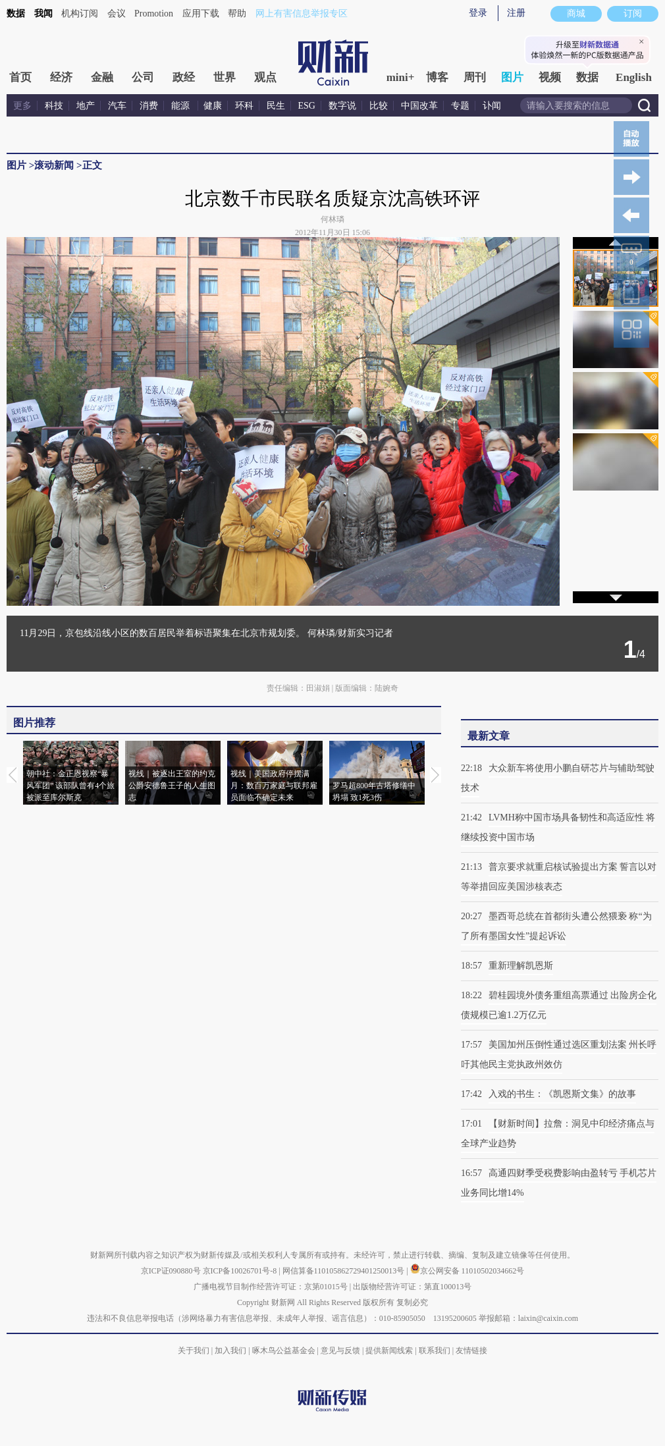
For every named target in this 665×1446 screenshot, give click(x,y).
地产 (85, 106)
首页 (20, 77)
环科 (244, 106)
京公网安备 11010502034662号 (467, 1270)
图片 (512, 77)
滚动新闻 (54, 165)
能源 (181, 106)
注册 (516, 13)
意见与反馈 (340, 1350)
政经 (184, 77)
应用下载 (200, 13)
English (634, 77)
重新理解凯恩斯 (521, 966)
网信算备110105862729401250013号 (344, 1270)
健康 (212, 106)
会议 (116, 13)
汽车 (117, 106)
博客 (437, 77)
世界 (224, 77)
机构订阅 (79, 13)
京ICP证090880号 (171, 1270)
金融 (102, 77)
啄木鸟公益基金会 (284, 1350)
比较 (378, 106)
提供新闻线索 (389, 1350)
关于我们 (193, 1350)
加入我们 (230, 1350)
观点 (265, 77)
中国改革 (419, 106)
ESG (306, 106)
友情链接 (471, 1350)
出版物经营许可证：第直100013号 (412, 1286)
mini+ (400, 77)
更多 (22, 106)
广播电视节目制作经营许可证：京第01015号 (271, 1286)
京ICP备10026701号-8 (241, 1270)
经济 (61, 77)
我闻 (43, 13)
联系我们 (434, 1350)
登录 (478, 13)
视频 (550, 77)
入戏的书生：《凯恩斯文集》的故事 (562, 1094)
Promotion (153, 13)
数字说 (342, 106)
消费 (149, 106)
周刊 (475, 77)
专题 (460, 106)
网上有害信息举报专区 (301, 13)
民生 (276, 106)
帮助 (237, 13)
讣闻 (492, 106)
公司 (143, 77)
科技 (54, 106)
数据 (16, 13)
